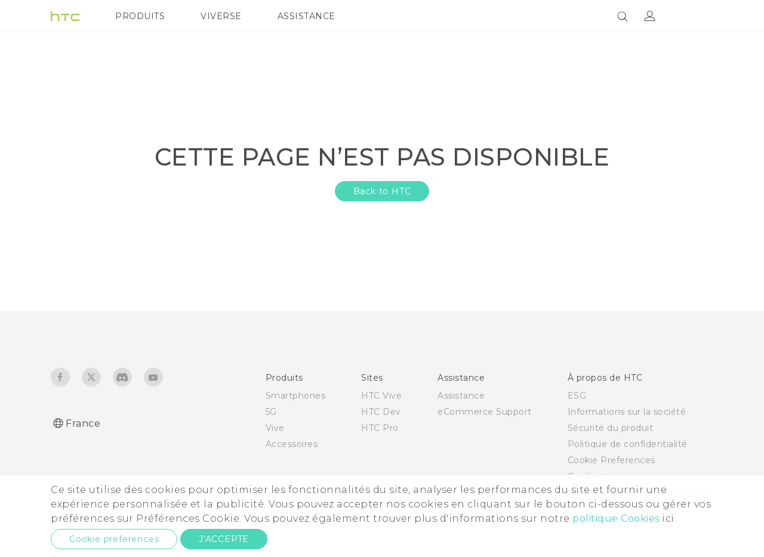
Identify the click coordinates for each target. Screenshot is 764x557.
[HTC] (65, 16)
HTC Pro (380, 428)
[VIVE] (697, 16)
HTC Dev (381, 411)
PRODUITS (140, 16)
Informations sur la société (627, 411)
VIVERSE (221, 16)
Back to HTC (382, 191)
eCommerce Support (485, 411)
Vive (275, 428)
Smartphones (296, 395)
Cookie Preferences (611, 460)
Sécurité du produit (611, 428)
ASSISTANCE (306, 16)
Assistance (461, 395)
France (83, 423)
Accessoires (292, 444)
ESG (577, 395)
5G (271, 411)
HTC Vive (381, 395)
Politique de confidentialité (628, 444)
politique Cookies (616, 518)
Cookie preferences (114, 539)
